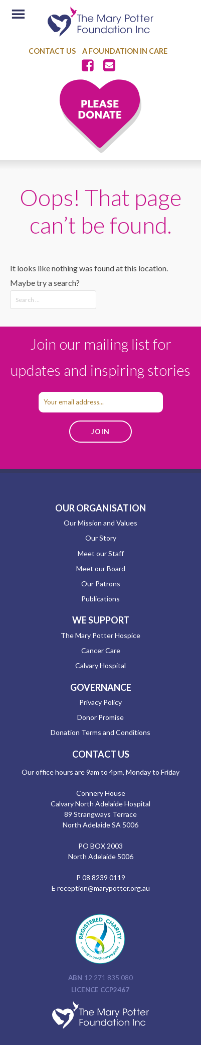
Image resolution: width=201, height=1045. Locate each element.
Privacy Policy (100, 702)
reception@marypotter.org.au (103, 888)
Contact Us (52, 51)
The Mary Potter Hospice (100, 635)
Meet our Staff (101, 553)
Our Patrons (100, 583)
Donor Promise (100, 717)
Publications (100, 598)
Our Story (100, 538)
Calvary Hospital (100, 665)
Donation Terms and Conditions (100, 732)
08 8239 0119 (103, 877)
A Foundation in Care (124, 51)
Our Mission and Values (100, 522)
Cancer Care (100, 650)
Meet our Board (100, 568)
